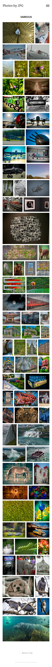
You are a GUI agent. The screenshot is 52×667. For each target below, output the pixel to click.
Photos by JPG (13, 6)
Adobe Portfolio (31, 662)
